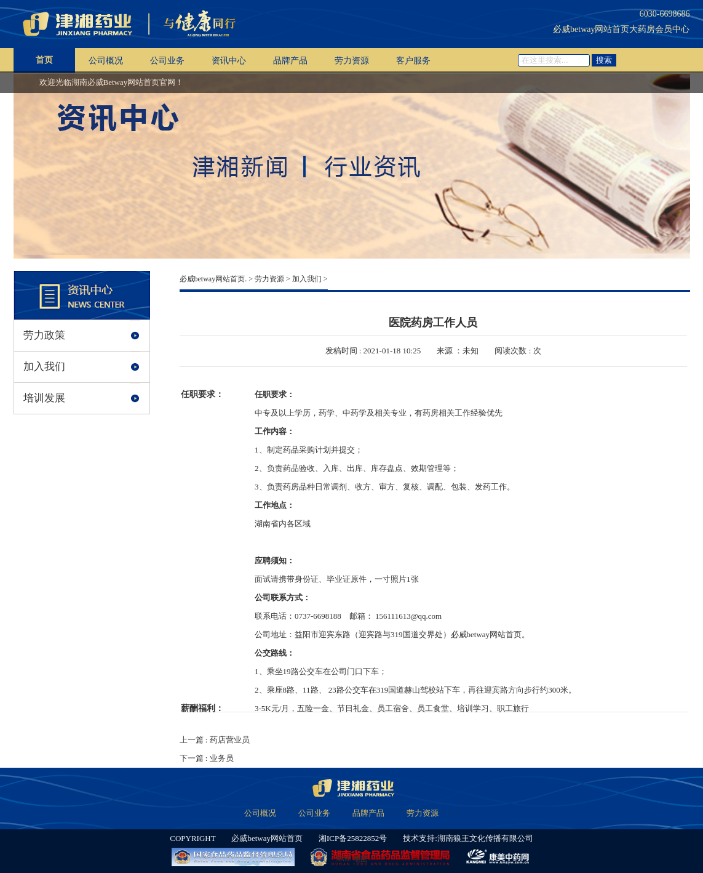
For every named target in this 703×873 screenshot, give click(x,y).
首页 (44, 60)
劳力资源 (352, 60)
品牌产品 (290, 60)
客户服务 (413, 60)
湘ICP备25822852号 (353, 838)
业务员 (222, 758)
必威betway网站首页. (213, 279)
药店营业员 (230, 739)
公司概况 (106, 60)
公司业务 (167, 60)
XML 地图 (351, 859)
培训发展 (44, 398)
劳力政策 (44, 335)
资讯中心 (229, 60)
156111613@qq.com (408, 616)
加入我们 (44, 366)
